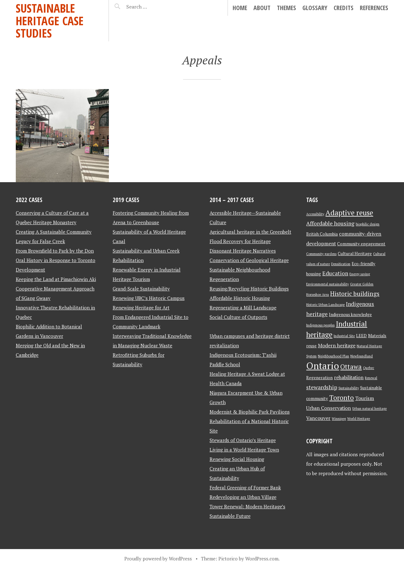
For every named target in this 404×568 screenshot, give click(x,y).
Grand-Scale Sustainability (141, 288)
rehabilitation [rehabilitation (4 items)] (349, 377)
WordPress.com (261, 558)
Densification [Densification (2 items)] (340, 264)
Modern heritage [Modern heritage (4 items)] (336, 345)
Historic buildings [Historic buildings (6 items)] (354, 294)
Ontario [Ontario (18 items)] (322, 366)
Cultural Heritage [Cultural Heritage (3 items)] (355, 253)
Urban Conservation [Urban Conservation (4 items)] (328, 408)
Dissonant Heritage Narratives (243, 251)
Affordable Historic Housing (240, 298)
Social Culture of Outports (238, 317)
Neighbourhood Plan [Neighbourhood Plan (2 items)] (333, 356)
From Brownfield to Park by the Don (55, 251)
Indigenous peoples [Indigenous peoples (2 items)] (320, 325)
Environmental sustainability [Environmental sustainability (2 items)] (327, 284)
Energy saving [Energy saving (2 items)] (359, 274)
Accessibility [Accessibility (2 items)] (315, 214)
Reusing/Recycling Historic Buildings (249, 288)
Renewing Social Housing (237, 459)
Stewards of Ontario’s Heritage (243, 440)
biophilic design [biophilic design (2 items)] (367, 224)
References (374, 7)
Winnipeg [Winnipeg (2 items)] (339, 418)
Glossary (314, 7)
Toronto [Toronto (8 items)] (341, 397)
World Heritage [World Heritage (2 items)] (358, 418)
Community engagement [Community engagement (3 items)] (361, 244)
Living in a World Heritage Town (244, 449)
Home (240, 7)
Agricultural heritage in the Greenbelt (250, 232)
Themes (286, 7)
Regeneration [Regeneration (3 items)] (319, 377)
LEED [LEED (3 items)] (361, 335)
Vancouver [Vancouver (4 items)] (318, 418)
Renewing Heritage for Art (141, 307)
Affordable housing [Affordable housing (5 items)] (330, 223)
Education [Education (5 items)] (335, 273)
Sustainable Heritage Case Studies (50, 20)
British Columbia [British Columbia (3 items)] (322, 234)
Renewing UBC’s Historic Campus (149, 298)
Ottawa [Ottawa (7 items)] (351, 366)
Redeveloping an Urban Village (243, 497)
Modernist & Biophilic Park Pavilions (250, 412)
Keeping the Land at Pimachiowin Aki (56, 279)
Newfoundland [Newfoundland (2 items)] (361, 356)
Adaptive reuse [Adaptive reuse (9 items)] (349, 213)
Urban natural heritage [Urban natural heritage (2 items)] (369, 408)
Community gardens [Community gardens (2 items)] (321, 254)
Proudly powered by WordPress (158, 558)
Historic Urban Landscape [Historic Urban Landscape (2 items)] (325, 304)
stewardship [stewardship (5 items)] (321, 387)
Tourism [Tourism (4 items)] (364, 398)
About (261, 7)
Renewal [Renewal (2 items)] (371, 378)
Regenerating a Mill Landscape (243, 307)
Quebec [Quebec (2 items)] (368, 368)
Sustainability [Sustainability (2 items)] (348, 388)
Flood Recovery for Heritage (240, 241)
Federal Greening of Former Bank (245, 487)
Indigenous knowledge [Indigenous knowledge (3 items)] (350, 314)
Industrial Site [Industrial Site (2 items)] (344, 336)
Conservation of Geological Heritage (249, 260)
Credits (344, 7)
